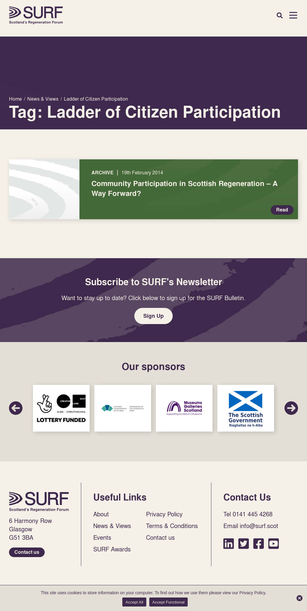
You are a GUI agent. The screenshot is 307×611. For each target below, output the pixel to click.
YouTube (273, 543)
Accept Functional (168, 602)
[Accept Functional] (300, 598)
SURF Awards (112, 549)
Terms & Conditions (172, 525)
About (101, 514)
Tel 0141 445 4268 (248, 514)
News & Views (112, 525)
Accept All (134, 602)
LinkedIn (228, 543)
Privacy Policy (164, 514)
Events (102, 537)
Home (36, 15)
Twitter (243, 543)
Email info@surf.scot (250, 525)
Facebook (258, 543)
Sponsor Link (61, 408)
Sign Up (153, 316)
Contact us (26, 552)
